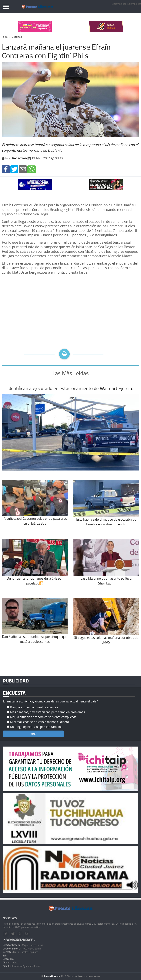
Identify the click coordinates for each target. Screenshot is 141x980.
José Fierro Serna (22, 948)
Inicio (5, 36)
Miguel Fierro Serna (23, 945)
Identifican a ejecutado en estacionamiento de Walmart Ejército (70, 388)
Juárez (10, 962)
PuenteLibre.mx (52, 976)
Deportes (17, 36)
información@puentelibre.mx (22, 966)
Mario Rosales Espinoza (20, 952)
